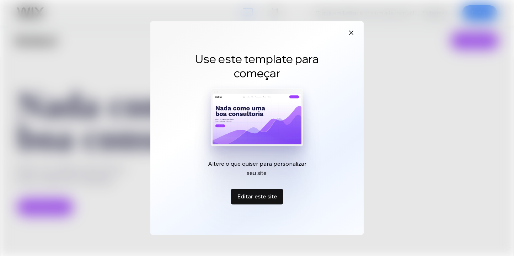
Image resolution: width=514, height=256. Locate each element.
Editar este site (257, 196)
